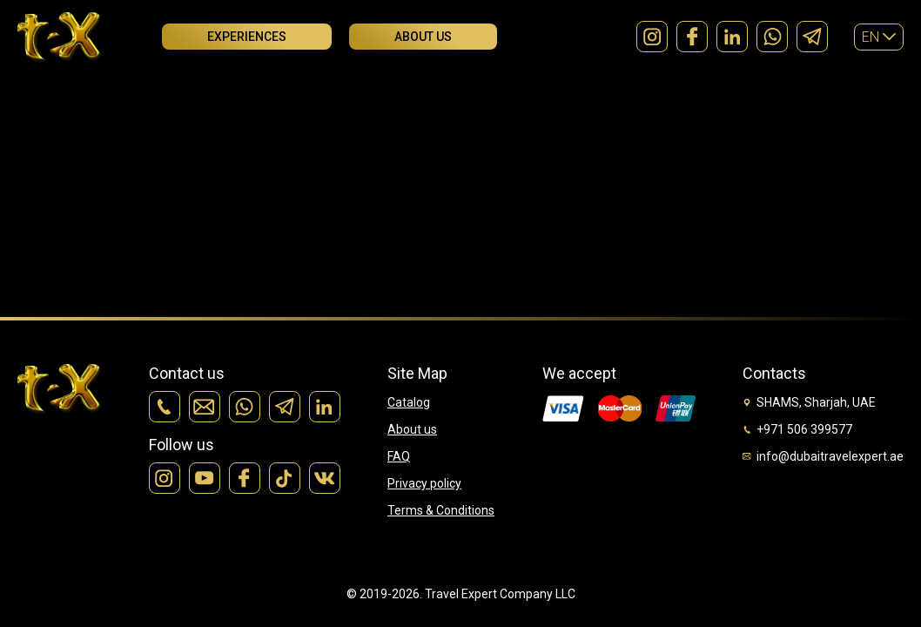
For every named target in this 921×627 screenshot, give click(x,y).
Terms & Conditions (440, 510)
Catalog (408, 402)
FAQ (398, 456)
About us (423, 37)
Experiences (246, 37)
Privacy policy (424, 483)
